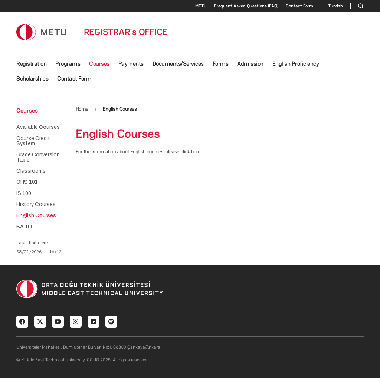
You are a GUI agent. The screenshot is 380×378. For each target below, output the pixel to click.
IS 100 (23, 193)
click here (190, 151)
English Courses (36, 215)
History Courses (36, 204)
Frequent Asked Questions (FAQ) (246, 6)
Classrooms (31, 171)
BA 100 (25, 226)
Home (82, 108)
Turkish (335, 6)
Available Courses (38, 127)
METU (201, 6)
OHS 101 (27, 182)
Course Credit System (33, 141)
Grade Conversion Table (38, 157)
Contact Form (299, 6)
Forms (221, 64)
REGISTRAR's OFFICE (126, 31)
